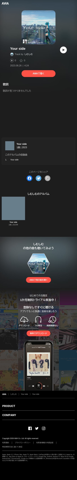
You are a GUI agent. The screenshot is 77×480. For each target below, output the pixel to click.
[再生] (63, 50)
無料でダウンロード (38, 333)
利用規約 (5, 443)
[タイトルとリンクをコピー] (47, 178)
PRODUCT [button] (8, 406)
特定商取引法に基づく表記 (12, 447)
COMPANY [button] (9, 415)
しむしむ (28, 54)
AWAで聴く (38, 73)
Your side (22, 144)
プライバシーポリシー (23, 443)
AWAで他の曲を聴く (38, 280)
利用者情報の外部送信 (44, 443)
